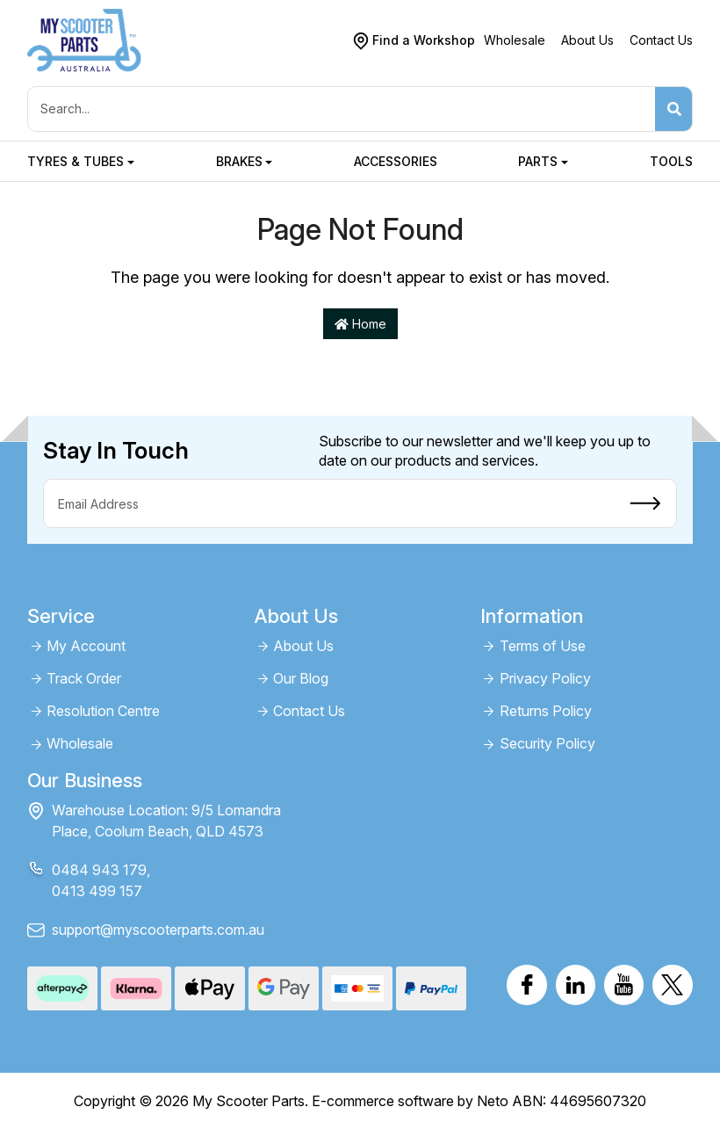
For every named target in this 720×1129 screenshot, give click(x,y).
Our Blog (300, 678)
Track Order (84, 678)
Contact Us (661, 40)
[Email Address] (329, 503)
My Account (86, 646)
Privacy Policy (545, 678)
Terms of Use (543, 646)
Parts (538, 161)
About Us (587, 40)
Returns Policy (546, 711)
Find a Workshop (423, 40)
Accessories (395, 161)
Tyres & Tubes (75, 161)
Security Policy (547, 743)
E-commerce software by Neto (410, 1101)
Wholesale (514, 40)
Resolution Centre (103, 711)
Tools (671, 161)
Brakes (239, 161)
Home (360, 323)
